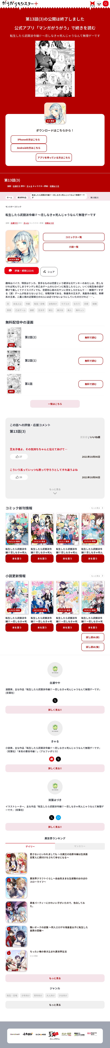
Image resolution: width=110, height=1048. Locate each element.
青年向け (38, 979)
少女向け (63, 979)
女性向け (53, 304)
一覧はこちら (55, 404)
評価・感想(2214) (24, 271)
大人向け (51, 979)
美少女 (60, 310)
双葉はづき (55, 186)
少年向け (25, 979)
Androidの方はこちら (28, 148)
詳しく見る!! (55, 700)
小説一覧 (73, 246)
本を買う (17, 559)
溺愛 (32, 310)
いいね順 (95, 437)
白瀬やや (16, 186)
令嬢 (28, 304)
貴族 (9, 310)
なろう (77, 304)
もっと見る (55, 489)
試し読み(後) (93, 637)
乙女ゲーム (20, 310)
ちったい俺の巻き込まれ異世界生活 (47, 936)
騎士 (51, 310)
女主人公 (17, 304)
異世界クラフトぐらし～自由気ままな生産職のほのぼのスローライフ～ (58, 869)
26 (20, 477)
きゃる (29, 186)
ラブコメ (65, 304)
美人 (69, 310)
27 (20, 457)
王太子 (41, 310)
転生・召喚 (39, 304)
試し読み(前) (93, 628)
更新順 (83, 437)
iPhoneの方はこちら (29, 139)
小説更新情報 (15, 576)
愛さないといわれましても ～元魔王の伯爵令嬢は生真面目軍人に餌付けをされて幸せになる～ (58, 846)
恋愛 (86, 304)
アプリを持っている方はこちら (54, 157)
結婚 (95, 304)
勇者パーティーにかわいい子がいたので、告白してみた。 (56, 892)
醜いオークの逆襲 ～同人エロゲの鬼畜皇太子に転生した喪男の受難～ (58, 915)
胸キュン (80, 310)
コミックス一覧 (74, 237)
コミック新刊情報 (19, 508)
